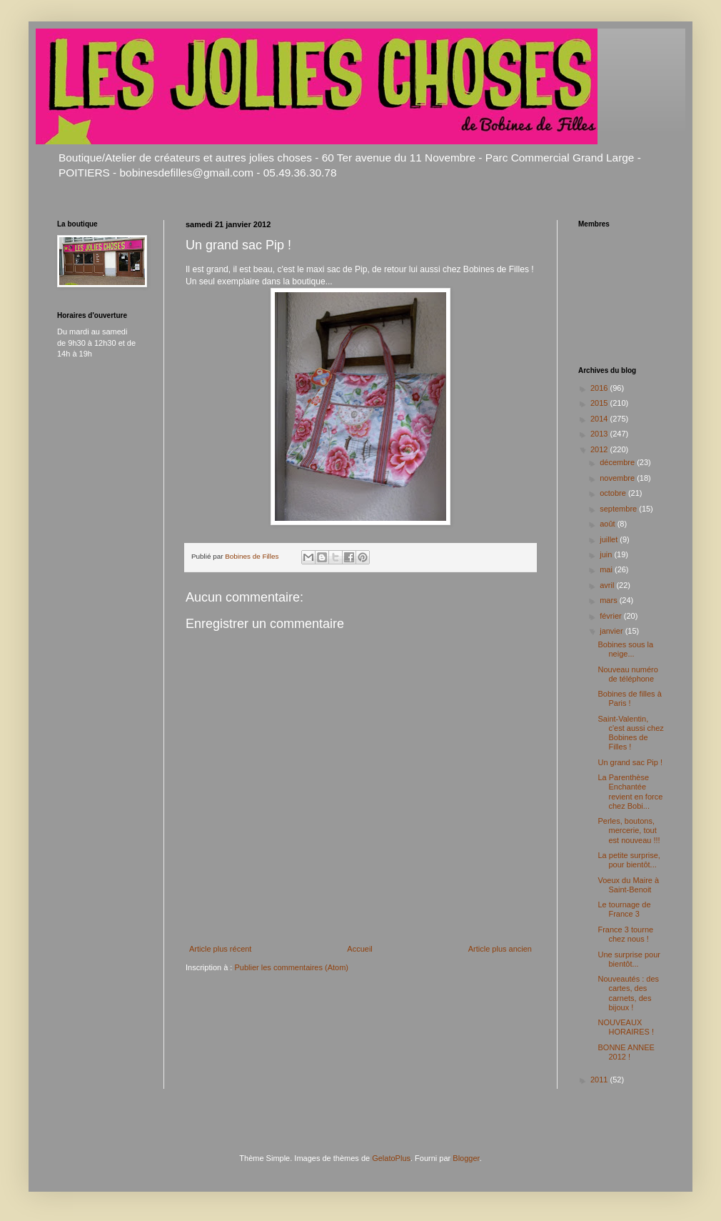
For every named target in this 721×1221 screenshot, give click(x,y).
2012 (600, 449)
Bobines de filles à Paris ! (629, 698)
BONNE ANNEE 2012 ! (626, 1052)
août (608, 523)
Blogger (466, 1158)
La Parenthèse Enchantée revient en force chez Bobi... (630, 791)
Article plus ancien (500, 949)
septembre (619, 508)
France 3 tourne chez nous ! (625, 934)
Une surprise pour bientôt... (629, 959)
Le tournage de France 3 (624, 909)
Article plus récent (220, 949)
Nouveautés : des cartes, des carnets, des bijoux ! (628, 993)
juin (607, 554)
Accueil (359, 949)
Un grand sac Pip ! (630, 762)
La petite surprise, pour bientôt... (629, 860)
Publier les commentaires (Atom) (291, 967)
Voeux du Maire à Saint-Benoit (628, 885)
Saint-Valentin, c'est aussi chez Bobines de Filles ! (630, 733)
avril (608, 585)
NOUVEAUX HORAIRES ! (626, 1027)
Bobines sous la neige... (625, 649)
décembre (618, 462)
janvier (612, 631)
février (612, 616)
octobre (614, 493)
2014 (600, 418)
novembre (618, 478)
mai (607, 569)
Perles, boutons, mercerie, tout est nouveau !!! (629, 830)
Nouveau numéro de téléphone (627, 674)
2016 (600, 388)
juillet (610, 539)
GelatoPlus (391, 1158)
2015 (600, 403)
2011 (600, 1079)
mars (610, 600)
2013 (600, 433)
